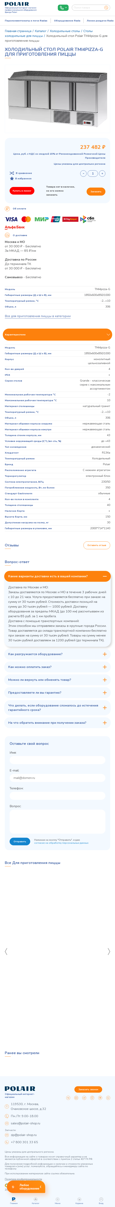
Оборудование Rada (67, 20)
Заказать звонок (88, 1089)
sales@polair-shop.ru (25, 1123)
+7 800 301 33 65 (24, 1142)
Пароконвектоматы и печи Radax (26, 20)
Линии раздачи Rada (100, 20)
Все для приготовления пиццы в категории (38, 316)
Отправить (20, 846)
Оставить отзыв (96, 545)
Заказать (96, 191)
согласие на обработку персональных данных (62, 848)
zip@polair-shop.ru (24, 1135)
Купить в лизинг (22, 190)
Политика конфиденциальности (23, 1179)
